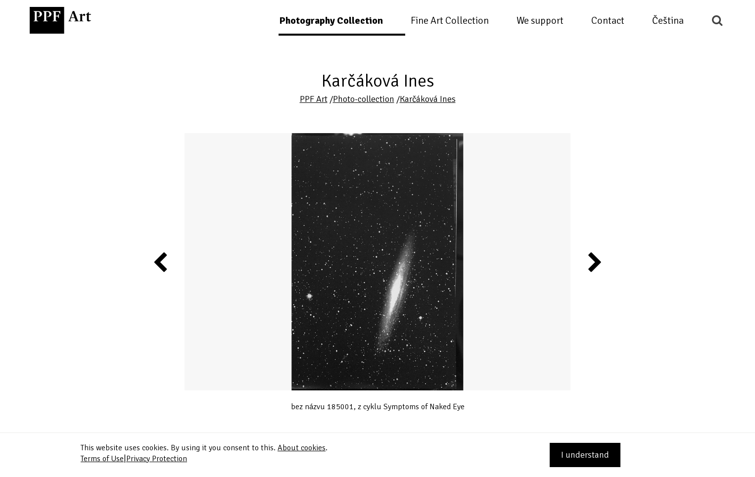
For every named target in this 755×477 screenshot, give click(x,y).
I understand (585, 454)
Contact (607, 20)
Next (594, 262)
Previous (160, 262)
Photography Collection (331, 20)
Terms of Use (102, 459)
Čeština (668, 20)
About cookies (302, 448)
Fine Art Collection (450, 20)
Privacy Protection (156, 459)
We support (540, 20)
